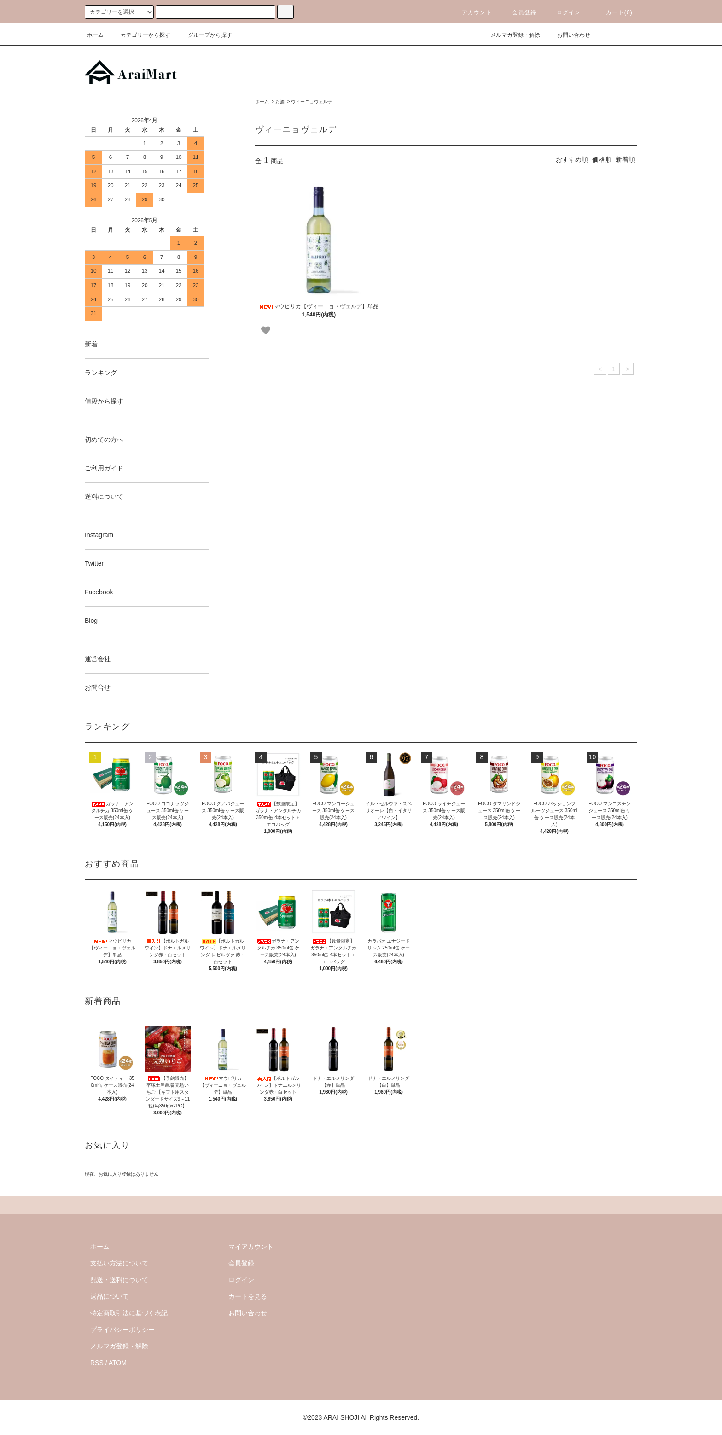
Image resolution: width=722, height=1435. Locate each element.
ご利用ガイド (104, 468)
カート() (614, 12)
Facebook (99, 592)
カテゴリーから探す (140, 35)
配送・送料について (119, 1279)
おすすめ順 (572, 159)
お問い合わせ (568, 35)
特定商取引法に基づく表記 (129, 1313)
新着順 (625, 159)
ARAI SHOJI (341, 1417)
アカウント (471, 12)
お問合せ (98, 687)
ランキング (101, 372)
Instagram (99, 535)
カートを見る (247, 1296)
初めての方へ (104, 439)
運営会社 (98, 658)
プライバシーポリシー (122, 1329)
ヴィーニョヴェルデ (311, 101)
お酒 (280, 101)
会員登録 (518, 12)
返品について (109, 1296)
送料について (104, 496)
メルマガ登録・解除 (509, 35)
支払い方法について (119, 1263)
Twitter (94, 563)
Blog (91, 620)
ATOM (118, 1362)
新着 (91, 344)
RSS (97, 1362)
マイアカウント (251, 1246)
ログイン (563, 12)
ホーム (95, 35)
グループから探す (204, 35)
